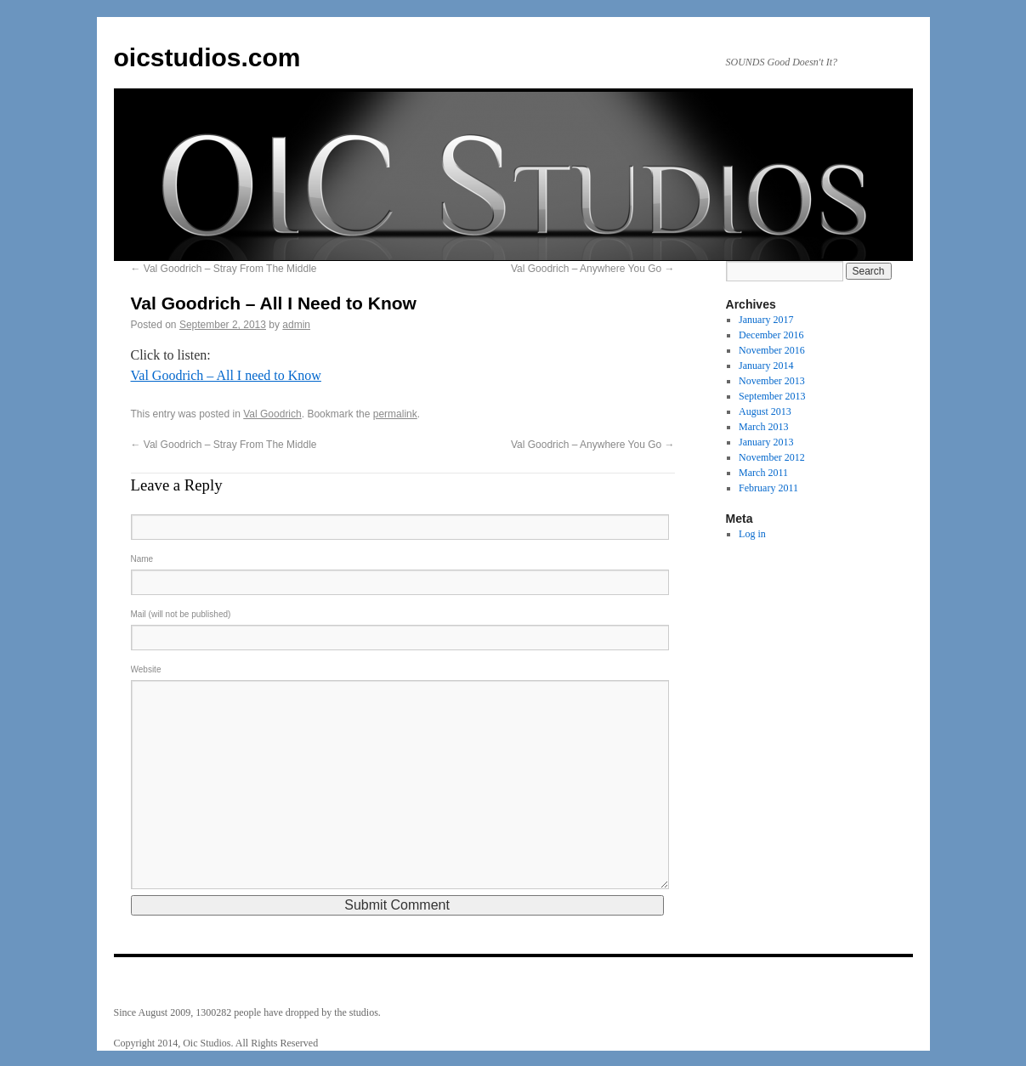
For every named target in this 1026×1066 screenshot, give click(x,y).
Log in (752, 534)
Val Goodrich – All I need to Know (226, 375)
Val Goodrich (272, 414)
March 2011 (763, 473)
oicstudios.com (207, 57)
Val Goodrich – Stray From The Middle (224, 269)
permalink (395, 414)
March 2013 (763, 427)
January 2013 (766, 442)
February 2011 (768, 488)
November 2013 (772, 381)
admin (296, 325)
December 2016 (771, 335)
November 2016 (772, 350)
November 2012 (772, 457)
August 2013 (765, 411)
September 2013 (772, 396)
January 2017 (766, 320)
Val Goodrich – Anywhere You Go (593, 269)
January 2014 (766, 365)
